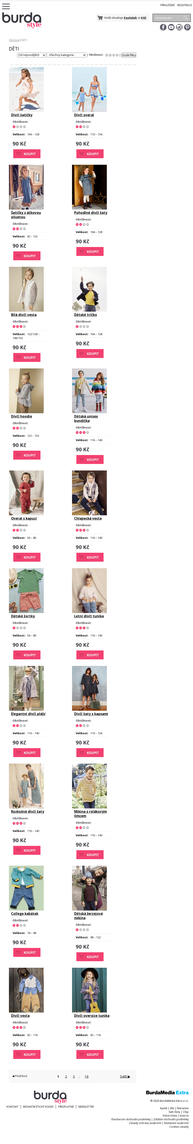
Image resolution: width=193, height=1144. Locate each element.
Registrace (184, 5)
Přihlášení (167, 5)
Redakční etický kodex (38, 1107)
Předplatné (66, 1107)
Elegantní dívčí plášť (28, 714)
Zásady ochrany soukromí (145, 1123)
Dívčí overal (84, 115)
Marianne (183, 1108)
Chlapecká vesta (88, 518)
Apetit (163, 1108)
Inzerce (184, 1115)
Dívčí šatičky (21, 115)
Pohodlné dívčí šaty (90, 212)
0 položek (130, 18)
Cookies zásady (179, 1127)
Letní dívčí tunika (89, 616)
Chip (186, 1112)
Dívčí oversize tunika (91, 1015)
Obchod (14, 40)
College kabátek (24, 913)
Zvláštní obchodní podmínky (171, 1119)
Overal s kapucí (24, 518)
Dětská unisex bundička (86, 418)
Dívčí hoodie (21, 416)
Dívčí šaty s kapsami (91, 714)
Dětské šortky (23, 616)
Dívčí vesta (20, 1015)
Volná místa (170, 1115)
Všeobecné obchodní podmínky (131, 1119)
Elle (172, 1108)
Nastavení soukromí (176, 1123)
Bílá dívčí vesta (24, 314)
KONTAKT (12, 1107)
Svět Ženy (174, 1112)
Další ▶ (125, 1076)
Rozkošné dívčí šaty (27, 811)
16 (87, 1076)
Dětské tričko (85, 314)
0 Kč (143, 18)
